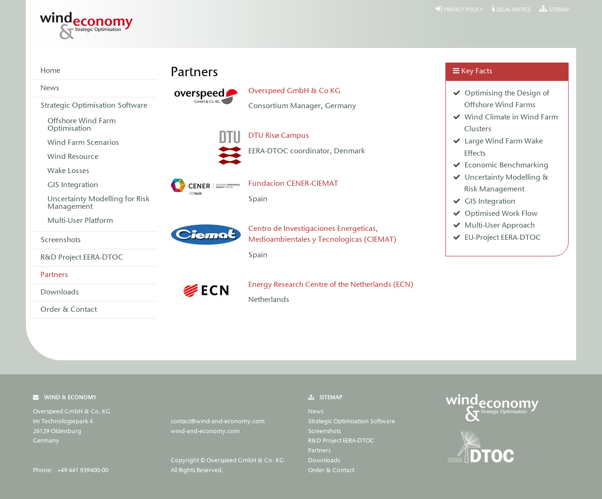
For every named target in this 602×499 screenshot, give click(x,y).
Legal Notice (514, 10)
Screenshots (60, 240)
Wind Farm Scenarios (83, 143)
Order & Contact (68, 310)
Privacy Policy (463, 10)
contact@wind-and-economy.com (218, 422)
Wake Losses (68, 171)
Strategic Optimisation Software (93, 106)
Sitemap (559, 10)
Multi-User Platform (80, 221)
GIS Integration (73, 185)
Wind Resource (73, 157)
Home (50, 71)
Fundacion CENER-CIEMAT (293, 184)
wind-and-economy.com (205, 431)
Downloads (59, 292)
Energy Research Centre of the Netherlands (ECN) (330, 285)
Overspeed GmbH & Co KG (294, 91)
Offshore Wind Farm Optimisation (82, 125)
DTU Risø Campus (278, 136)
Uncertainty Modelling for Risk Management (99, 203)
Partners (54, 275)
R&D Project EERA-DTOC (81, 257)
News (49, 88)
